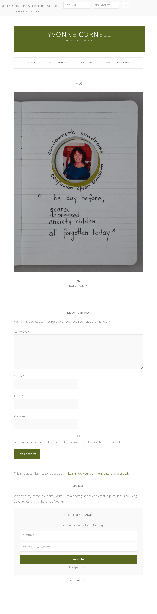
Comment (22, 331)
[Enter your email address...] (78, 547)
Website (19, 416)
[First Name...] (78, 535)
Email (19, 396)
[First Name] (76, 5)
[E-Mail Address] (106, 5)
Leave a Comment (78, 286)
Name (19, 376)
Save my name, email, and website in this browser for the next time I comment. (67, 442)
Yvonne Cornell (79, 34)
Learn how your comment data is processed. (98, 473)
